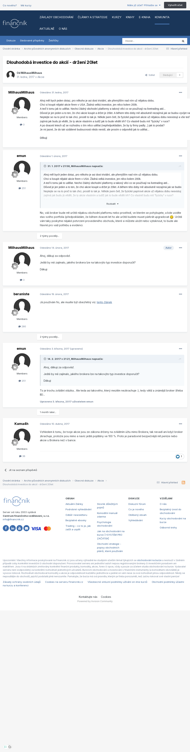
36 (22, 456)
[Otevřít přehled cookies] (10, 747)
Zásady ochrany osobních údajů (22, 581)
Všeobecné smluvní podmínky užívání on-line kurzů (117, 581)
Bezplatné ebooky (75, 520)
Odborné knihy (168, 527)
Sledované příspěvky (32, 40)
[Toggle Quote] (45, 166)
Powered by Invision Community (95, 601)
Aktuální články (74, 503)
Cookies (106, 596)
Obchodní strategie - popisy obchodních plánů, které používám (110, 547)
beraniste (21, 294)
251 (22, 188)
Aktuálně (47, 28)
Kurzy (116, 17)
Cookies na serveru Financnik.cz (64, 581)
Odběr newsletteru (76, 514)
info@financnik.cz (13, 519)
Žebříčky (53, 40)
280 (22, 326)
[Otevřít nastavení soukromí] (5, 747)
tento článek (104, 302)
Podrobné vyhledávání (78, 509)
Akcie (40, 76)
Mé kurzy (26, 5)
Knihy (130, 17)
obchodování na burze (149, 560)
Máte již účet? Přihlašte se (143, 5)
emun (21, 156)
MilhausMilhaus (31, 72)
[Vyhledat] (140, 41)
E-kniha (144, 17)
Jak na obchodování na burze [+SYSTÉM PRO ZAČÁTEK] (111, 535)
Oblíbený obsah (137, 514)
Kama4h (21, 424)
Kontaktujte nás (88, 596)
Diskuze (11, 40)
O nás (63, 28)
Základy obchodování (56, 17)
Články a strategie (92, 17)
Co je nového (136, 509)
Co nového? (10, 5)
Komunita (162, 17)
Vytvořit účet (175, 5)
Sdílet (150, 74)
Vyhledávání (135, 520)
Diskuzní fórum (137, 503)
